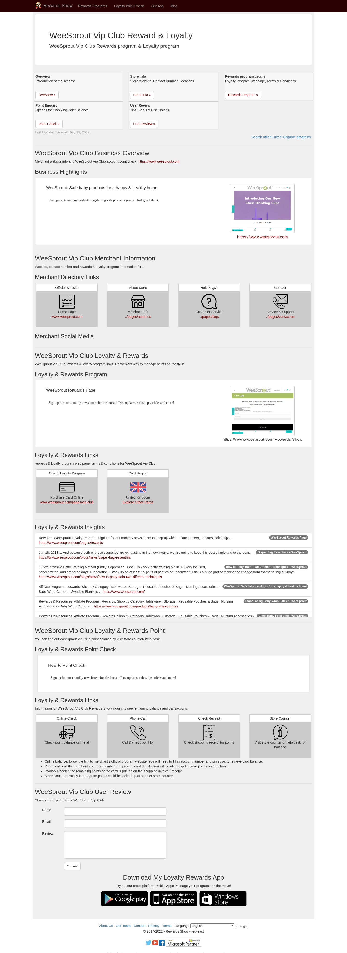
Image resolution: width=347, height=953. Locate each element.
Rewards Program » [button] (243, 95)
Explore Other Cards (138, 502)
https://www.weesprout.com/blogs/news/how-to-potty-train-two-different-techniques (100, 577)
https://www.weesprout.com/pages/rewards (71, 543)
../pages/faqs (209, 317)
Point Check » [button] (49, 124)
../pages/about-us (138, 317)
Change (241, 926)
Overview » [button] (47, 95)
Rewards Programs (92, 6)
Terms (166, 926)
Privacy (153, 926)
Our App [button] (157, 6)
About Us (106, 926)
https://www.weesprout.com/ (124, 591)
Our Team (123, 926)
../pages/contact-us (280, 317)
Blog (174, 6)
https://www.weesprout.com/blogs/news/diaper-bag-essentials (85, 557)
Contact (139, 926)
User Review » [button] (144, 124)
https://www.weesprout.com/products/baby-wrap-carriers (136, 606)
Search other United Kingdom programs (281, 137)
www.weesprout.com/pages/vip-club (67, 502)
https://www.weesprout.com (158, 161)
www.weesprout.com (66, 317)
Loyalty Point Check (129, 6)
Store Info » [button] (142, 95)
